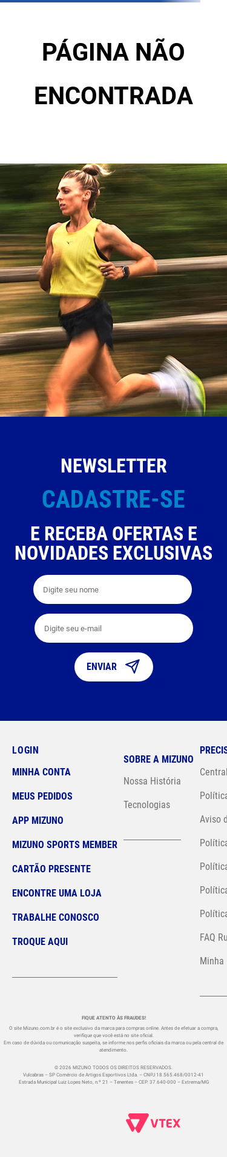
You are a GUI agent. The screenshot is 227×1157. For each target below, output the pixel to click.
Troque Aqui (40, 941)
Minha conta (41, 772)
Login (25, 750)
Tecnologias (146, 805)
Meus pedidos (42, 796)
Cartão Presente (51, 869)
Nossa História (152, 781)
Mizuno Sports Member (64, 844)
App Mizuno (38, 820)
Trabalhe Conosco (55, 917)
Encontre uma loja (57, 893)
